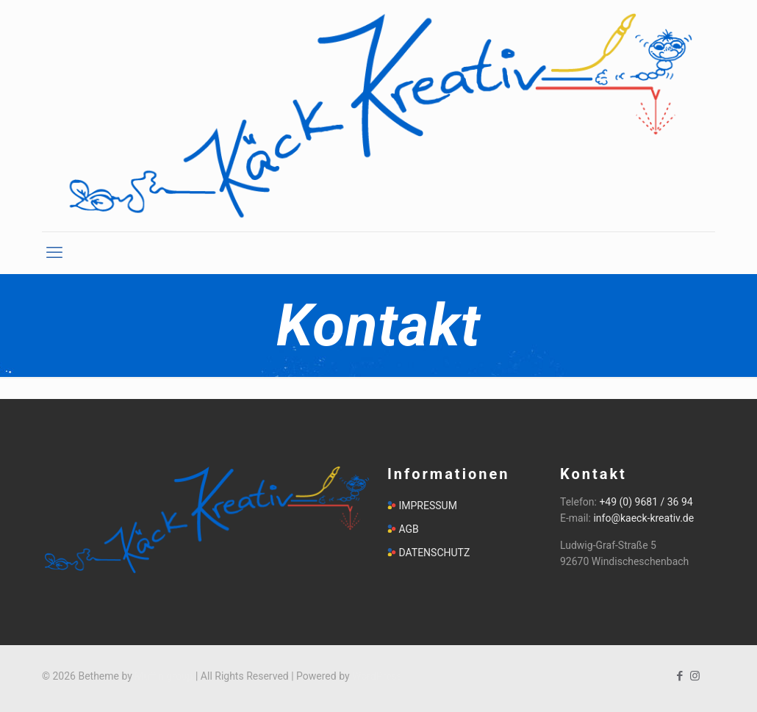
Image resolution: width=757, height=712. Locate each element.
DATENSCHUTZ (434, 552)
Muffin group (163, 676)
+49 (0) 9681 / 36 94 (645, 502)
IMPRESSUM (427, 505)
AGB (408, 529)
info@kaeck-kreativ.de (643, 518)
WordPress (377, 676)
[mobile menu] (54, 252)
